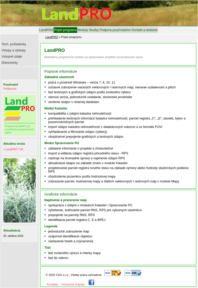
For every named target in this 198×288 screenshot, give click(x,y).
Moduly (83, 30)
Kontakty (52, 284)
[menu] (20, 54)
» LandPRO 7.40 (13, 149)
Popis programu (65, 30)
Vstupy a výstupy (14, 50)
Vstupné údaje (12, 56)
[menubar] (98, 30)
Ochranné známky (73, 284)
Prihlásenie (9, 88)
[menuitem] (46, 30)
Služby (93, 30)
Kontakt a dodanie (144, 30)
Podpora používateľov (115, 30)
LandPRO (46, 30)
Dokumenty (10, 62)
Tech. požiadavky (14, 44)
